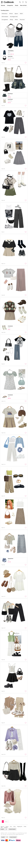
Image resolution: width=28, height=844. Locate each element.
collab (25, 826)
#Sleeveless (4, 13)
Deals (16, 5)
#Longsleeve (5, 19)
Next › (6, 821)
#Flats (16, 19)
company (6, 827)
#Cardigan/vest (14, 16)
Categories (10, 5)
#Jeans (16, 13)
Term (11, 826)
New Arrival (23, 5)
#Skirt (21, 13)
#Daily (11, 19)
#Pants (11, 13)
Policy (14, 826)
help (1, 827)
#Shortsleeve (5, 16)
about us (2, 826)
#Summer (22, 19)
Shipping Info (19, 826)
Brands (3, 5)
